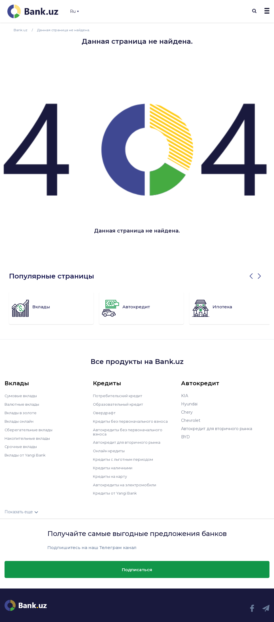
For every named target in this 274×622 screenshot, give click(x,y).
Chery (187, 412)
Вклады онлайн (20, 420)
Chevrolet (190, 420)
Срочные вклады (22, 445)
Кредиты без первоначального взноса (132, 420)
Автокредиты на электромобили (126, 482)
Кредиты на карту (111, 473)
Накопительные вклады (29, 436)
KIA (184, 395)
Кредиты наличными (114, 465)
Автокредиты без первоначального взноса (129, 430)
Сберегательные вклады (29, 428)
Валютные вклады (23, 404)
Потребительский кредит (119, 395)
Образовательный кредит (119, 404)
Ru (74, 11)
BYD (185, 436)
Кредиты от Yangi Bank (116, 490)
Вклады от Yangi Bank (27, 453)
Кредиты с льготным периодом (124, 457)
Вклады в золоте (22, 412)
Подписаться (137, 566)
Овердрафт (104, 412)
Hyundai (189, 404)
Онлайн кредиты (110, 449)
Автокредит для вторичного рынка (128, 440)
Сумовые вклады (22, 395)
